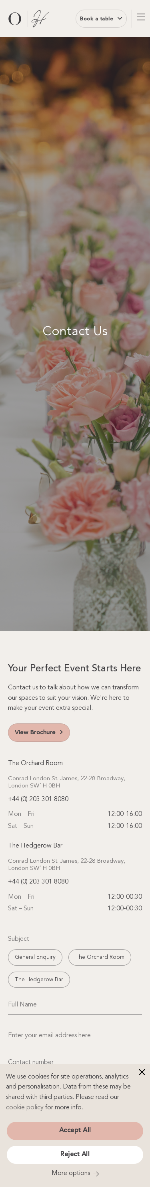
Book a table (101, 18)
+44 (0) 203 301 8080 (38, 799)
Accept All (75, 1130)
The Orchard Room (99, 957)
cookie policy (25, 1108)
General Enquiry (35, 957)
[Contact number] (75, 1062)
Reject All (75, 1154)
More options (71, 1173)
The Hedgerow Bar (39, 979)
